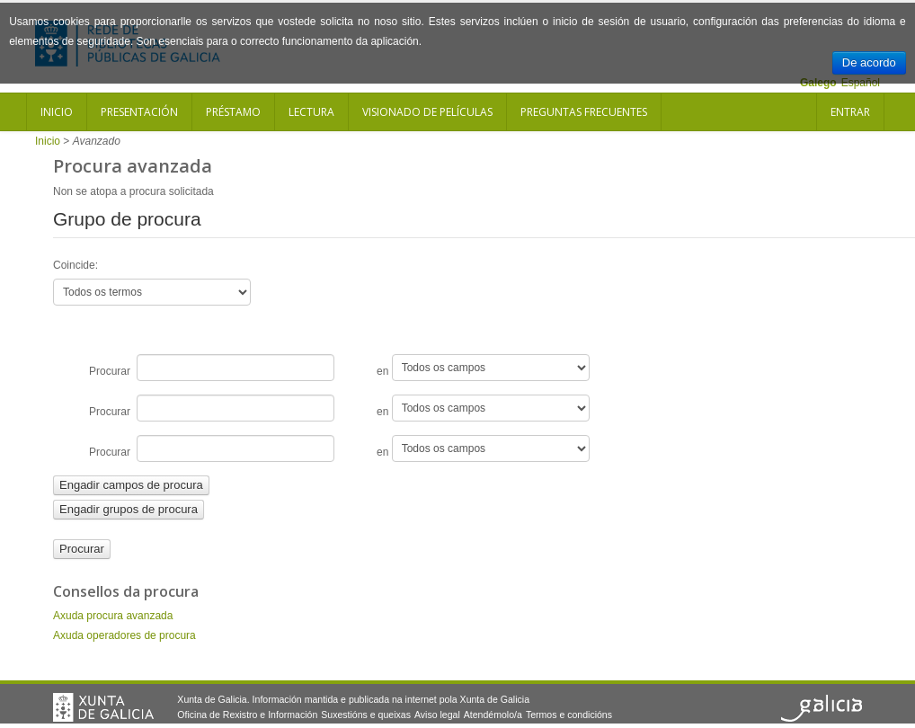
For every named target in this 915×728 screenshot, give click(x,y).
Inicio (56, 112)
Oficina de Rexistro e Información (247, 714)
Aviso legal (437, 714)
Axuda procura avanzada (113, 615)
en (483, 367)
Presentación (139, 112)
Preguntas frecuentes (583, 112)
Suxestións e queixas (366, 714)
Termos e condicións (569, 714)
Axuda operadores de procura (124, 635)
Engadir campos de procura (131, 485)
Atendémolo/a (493, 714)
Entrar (850, 112)
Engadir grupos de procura (128, 509)
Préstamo (233, 112)
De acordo (869, 62)
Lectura (311, 112)
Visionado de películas (427, 112)
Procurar (211, 367)
